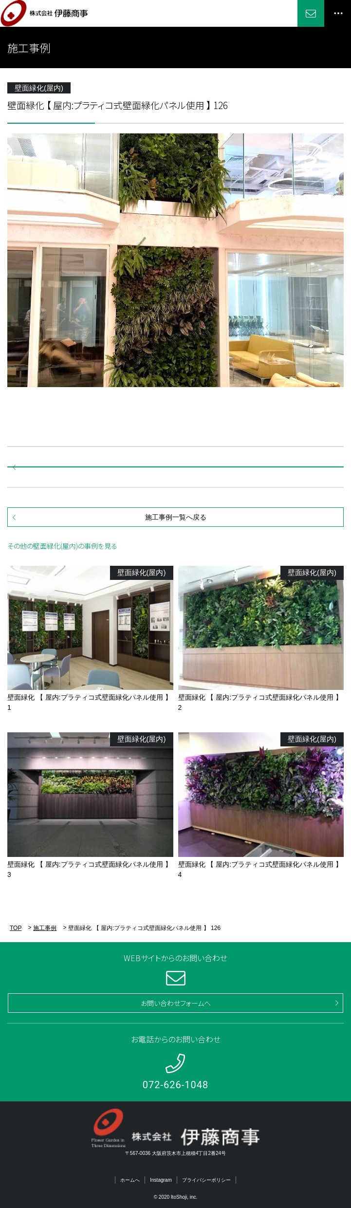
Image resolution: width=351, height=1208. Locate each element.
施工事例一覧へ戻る (175, 517)
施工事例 (44, 928)
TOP (15, 928)
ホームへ (130, 1180)
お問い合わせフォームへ (176, 1003)
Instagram (160, 1180)
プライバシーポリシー (206, 1180)
